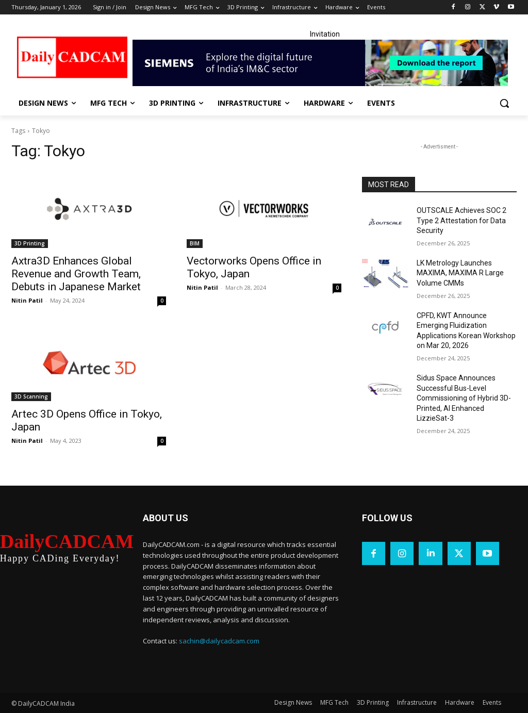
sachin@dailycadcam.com (219, 640)
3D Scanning (31, 396)
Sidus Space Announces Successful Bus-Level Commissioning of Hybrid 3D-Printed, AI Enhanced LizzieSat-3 (464, 398)
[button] (504, 103)
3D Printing (29, 243)
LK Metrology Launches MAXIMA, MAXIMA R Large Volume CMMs (460, 273)
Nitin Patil (27, 300)
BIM (195, 243)
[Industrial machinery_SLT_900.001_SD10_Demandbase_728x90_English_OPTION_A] (325, 63)
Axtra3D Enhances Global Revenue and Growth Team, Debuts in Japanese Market (76, 274)
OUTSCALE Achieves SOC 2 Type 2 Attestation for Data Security (461, 220)
